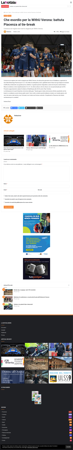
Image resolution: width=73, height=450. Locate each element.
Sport (10, 12)
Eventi (3, 417)
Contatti (3, 330)
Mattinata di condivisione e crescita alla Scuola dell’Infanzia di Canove (31, 297)
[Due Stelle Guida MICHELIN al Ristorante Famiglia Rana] (36, 376)
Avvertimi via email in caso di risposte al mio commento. (18, 199)
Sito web (40, 189)
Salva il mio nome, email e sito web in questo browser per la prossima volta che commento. (26, 196)
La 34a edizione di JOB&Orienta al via (58, 145)
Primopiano (5, 430)
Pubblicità (3, 332)
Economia (4, 427)
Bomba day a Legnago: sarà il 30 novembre (24, 290)
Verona (9, 15)
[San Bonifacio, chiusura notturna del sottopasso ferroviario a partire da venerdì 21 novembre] (60, 363)
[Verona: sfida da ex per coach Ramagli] (36, 140)
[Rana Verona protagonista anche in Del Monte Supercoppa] (14, 140)
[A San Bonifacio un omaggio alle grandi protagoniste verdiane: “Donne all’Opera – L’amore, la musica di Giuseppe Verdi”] (12, 376)
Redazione (9, 31)
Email (5, 189)
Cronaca (4, 414)
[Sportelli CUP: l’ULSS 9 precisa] (60, 376)
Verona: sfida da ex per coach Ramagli (36, 147)
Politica (4, 435)
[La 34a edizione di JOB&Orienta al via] (59, 139)
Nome (5, 183)
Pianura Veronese (6, 432)
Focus (3, 440)
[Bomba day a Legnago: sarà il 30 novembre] (8, 292)
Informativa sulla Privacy (32, 447)
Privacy (3, 335)
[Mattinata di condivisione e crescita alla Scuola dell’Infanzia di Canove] (8, 299)
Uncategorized (5, 437)
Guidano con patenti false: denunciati (18, 6)
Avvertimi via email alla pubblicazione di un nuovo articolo (18, 202)
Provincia (4, 411)
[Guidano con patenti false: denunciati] (8, 307)
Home (6, 12)
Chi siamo (3, 327)
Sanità (3, 424)
